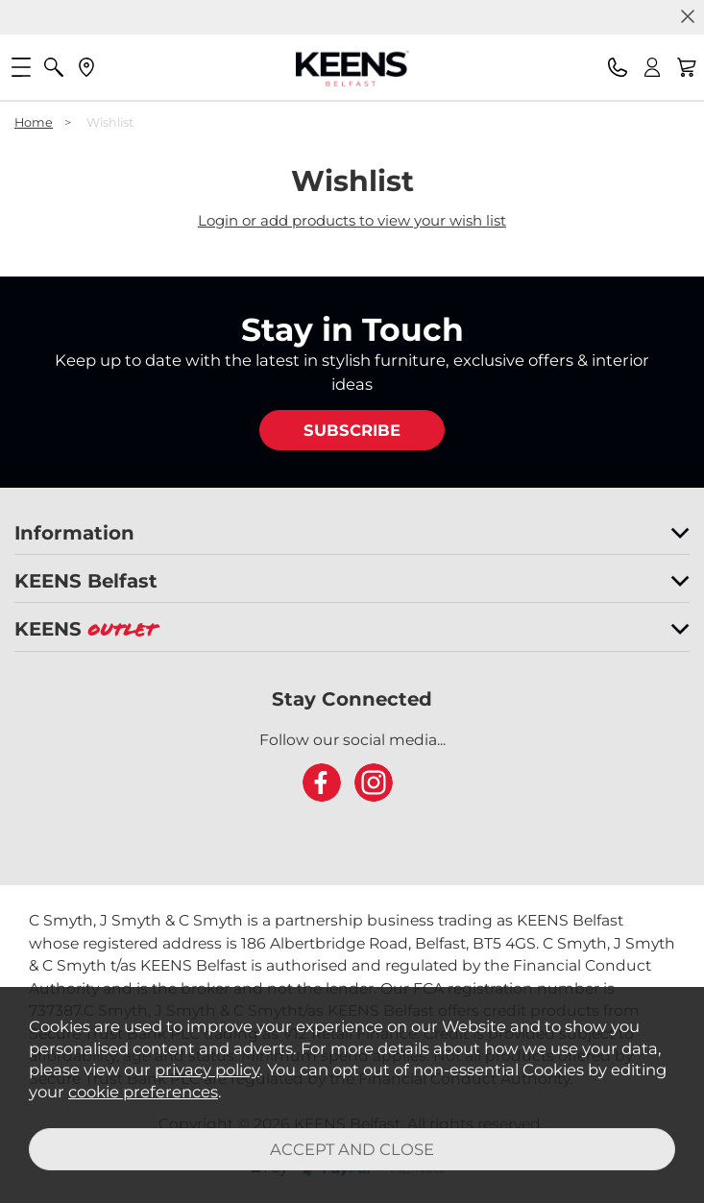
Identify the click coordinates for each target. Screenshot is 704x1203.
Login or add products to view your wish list (352, 220)
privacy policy (207, 1069)
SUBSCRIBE (352, 430)
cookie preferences (143, 1091)
